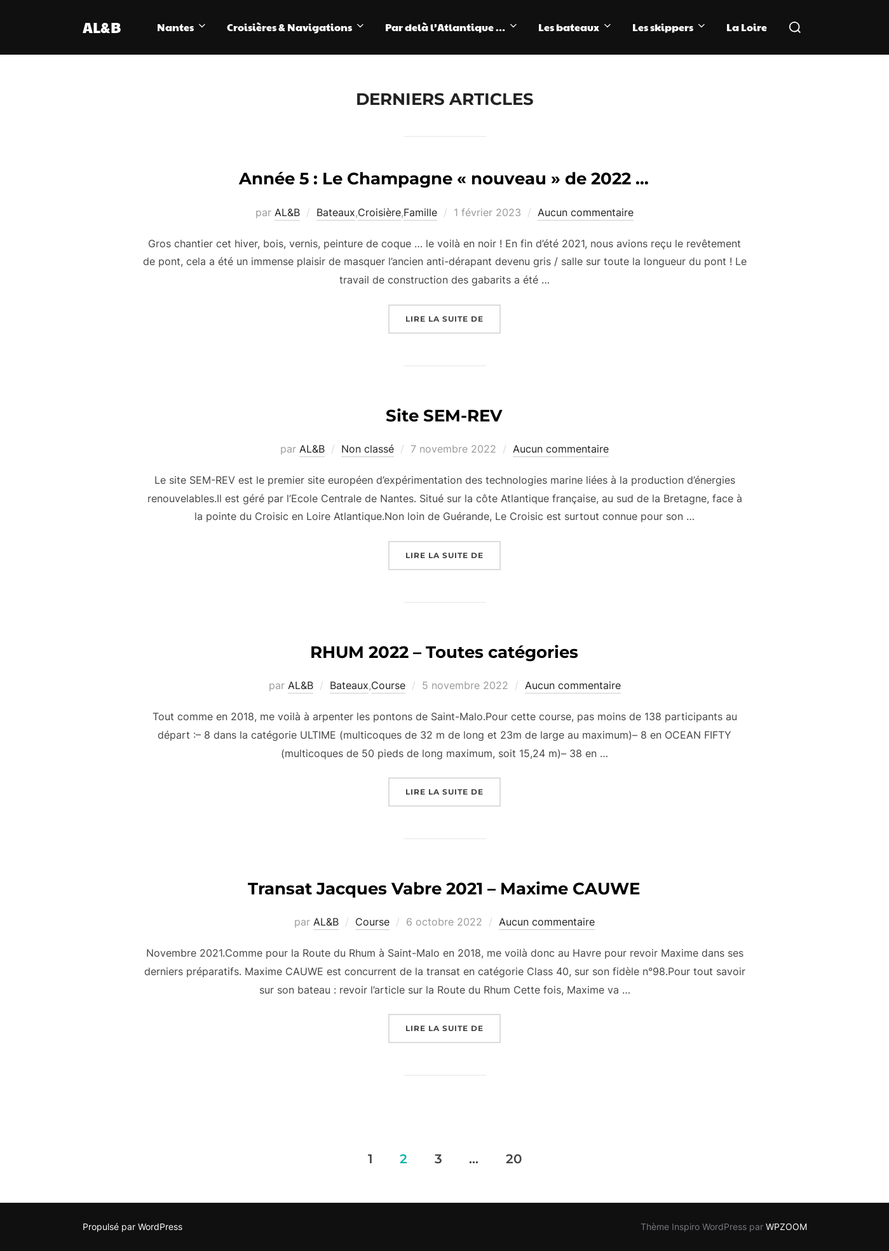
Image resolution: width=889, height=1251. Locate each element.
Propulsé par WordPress (132, 1226)
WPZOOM (786, 1226)
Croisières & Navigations (296, 27)
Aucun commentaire (586, 212)
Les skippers (669, 27)
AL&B (105, 27)
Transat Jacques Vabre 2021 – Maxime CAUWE (444, 888)
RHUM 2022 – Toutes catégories (444, 652)
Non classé (367, 448)
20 (514, 1158)
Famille (420, 212)
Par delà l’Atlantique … (452, 27)
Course (388, 685)
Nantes (182, 27)
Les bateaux (575, 27)
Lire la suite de (453, 317)
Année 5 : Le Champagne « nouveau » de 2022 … (444, 178)
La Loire (746, 27)
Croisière (379, 212)
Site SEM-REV (444, 416)
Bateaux (335, 212)
